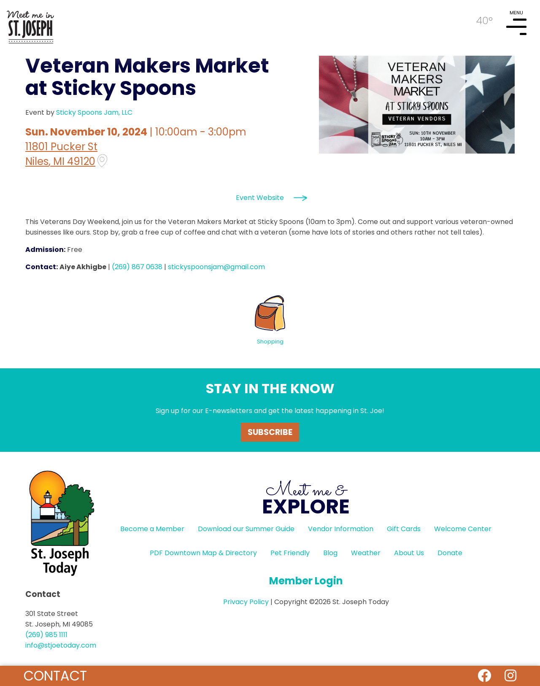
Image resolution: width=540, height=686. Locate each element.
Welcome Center (462, 529)
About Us (409, 553)
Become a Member (152, 529)
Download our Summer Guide (246, 529)
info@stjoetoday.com (60, 645)
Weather (366, 553)
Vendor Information (340, 529)
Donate (449, 553)
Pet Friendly (290, 553)
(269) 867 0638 (137, 267)
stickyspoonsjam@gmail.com (216, 267)
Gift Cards (404, 529)
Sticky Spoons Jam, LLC (94, 112)
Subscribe (270, 432)
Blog (330, 553)
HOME (30, 23)
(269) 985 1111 (46, 635)
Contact (55, 675)
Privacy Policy (246, 602)
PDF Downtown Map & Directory (203, 553)
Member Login (306, 581)
